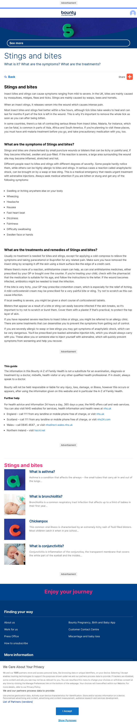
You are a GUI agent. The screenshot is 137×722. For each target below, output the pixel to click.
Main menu (68, 18)
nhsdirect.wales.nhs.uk (59, 424)
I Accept (67, 713)
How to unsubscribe (16, 643)
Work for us (11, 629)
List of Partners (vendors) (18, 704)
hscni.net (39, 430)
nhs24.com (103, 419)
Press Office (11, 636)
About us (9, 622)
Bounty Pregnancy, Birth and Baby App (91, 622)
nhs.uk (107, 408)
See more (16, 43)
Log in (132, 10)
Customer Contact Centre (83, 629)
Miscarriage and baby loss (84, 636)
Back (9, 77)
